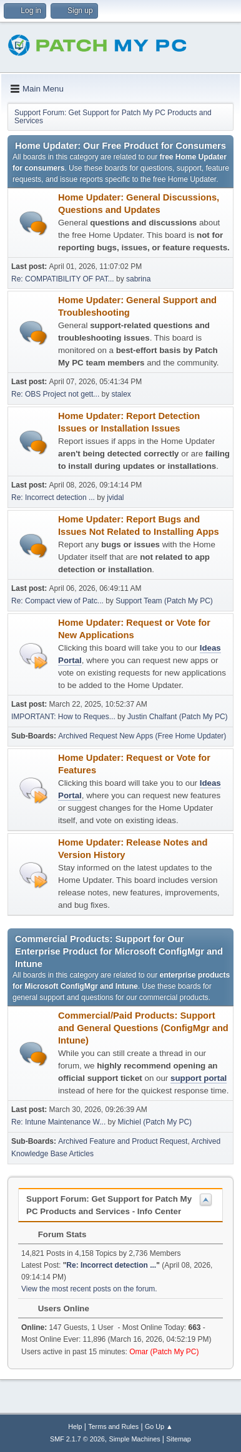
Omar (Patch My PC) (164, 1351)
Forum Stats (56, 1234)
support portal (198, 1078)
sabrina (138, 279)
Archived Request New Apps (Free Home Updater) (142, 736)
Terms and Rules (113, 1426)
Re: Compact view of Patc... (57, 600)
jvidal (115, 497)
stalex (121, 394)
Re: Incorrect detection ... (53, 497)
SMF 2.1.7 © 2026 (77, 1439)
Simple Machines (134, 1439)
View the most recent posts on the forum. (89, 1289)
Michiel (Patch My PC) (155, 1122)
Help (75, 1426)
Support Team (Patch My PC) (164, 600)
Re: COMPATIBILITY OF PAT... (62, 279)
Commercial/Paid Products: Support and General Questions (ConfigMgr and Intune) (143, 1028)
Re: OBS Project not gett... (55, 394)
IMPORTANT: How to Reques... (63, 716)
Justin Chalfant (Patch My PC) (177, 716)
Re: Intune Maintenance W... (58, 1122)
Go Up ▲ (159, 1426)
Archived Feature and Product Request (122, 1141)
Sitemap (178, 1439)
